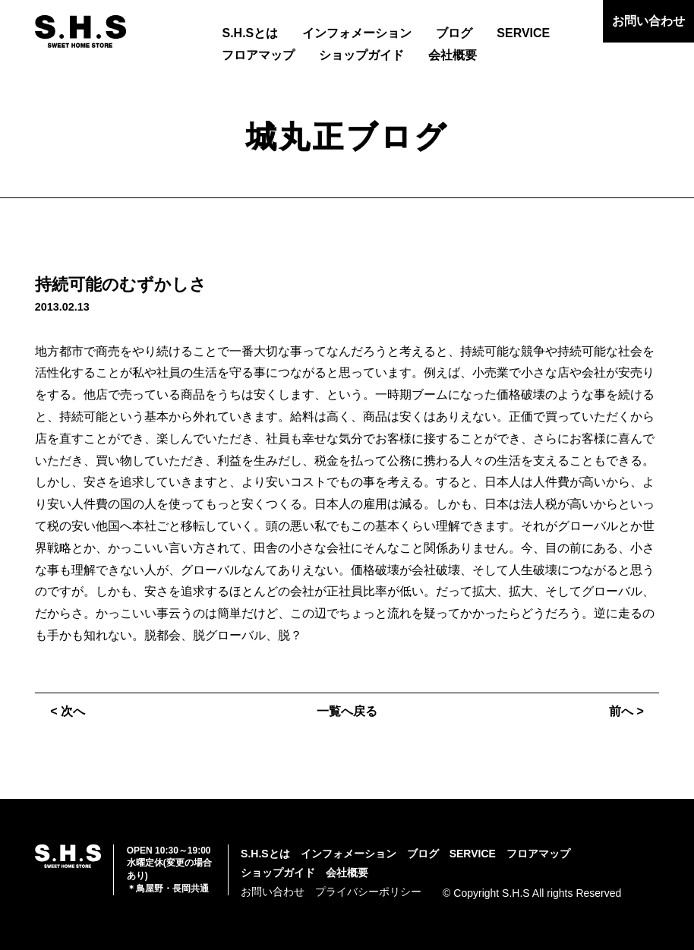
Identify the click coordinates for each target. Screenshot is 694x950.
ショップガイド (361, 55)
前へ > (626, 711)
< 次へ (67, 711)
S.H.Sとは (250, 33)
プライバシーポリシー (368, 891)
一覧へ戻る (347, 711)
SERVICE (523, 33)
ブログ (454, 33)
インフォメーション (357, 33)
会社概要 (452, 55)
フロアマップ (258, 55)
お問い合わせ (648, 20)
